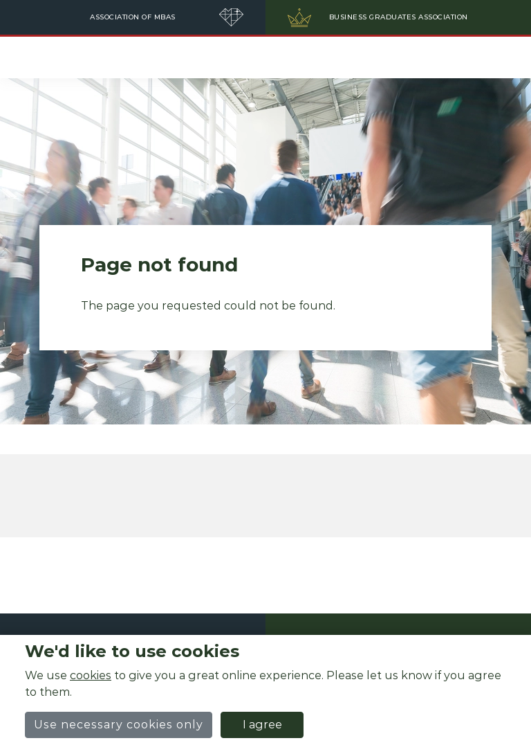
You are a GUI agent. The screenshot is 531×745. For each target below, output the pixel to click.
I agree (262, 724)
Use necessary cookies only (118, 724)
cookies (90, 675)
